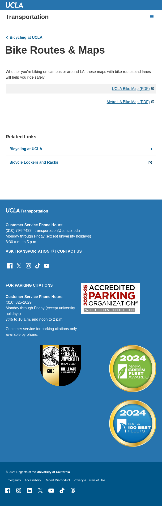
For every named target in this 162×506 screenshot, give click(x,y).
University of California (53, 472)
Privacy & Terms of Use (89, 480)
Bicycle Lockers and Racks (33, 162)
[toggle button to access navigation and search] (151, 16)
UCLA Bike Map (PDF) (131, 89)
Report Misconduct (57, 480)
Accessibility (33, 480)
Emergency (13, 480)
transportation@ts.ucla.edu (57, 231)
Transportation (27, 17)
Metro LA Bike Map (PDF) (128, 102)
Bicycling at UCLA (26, 37)
